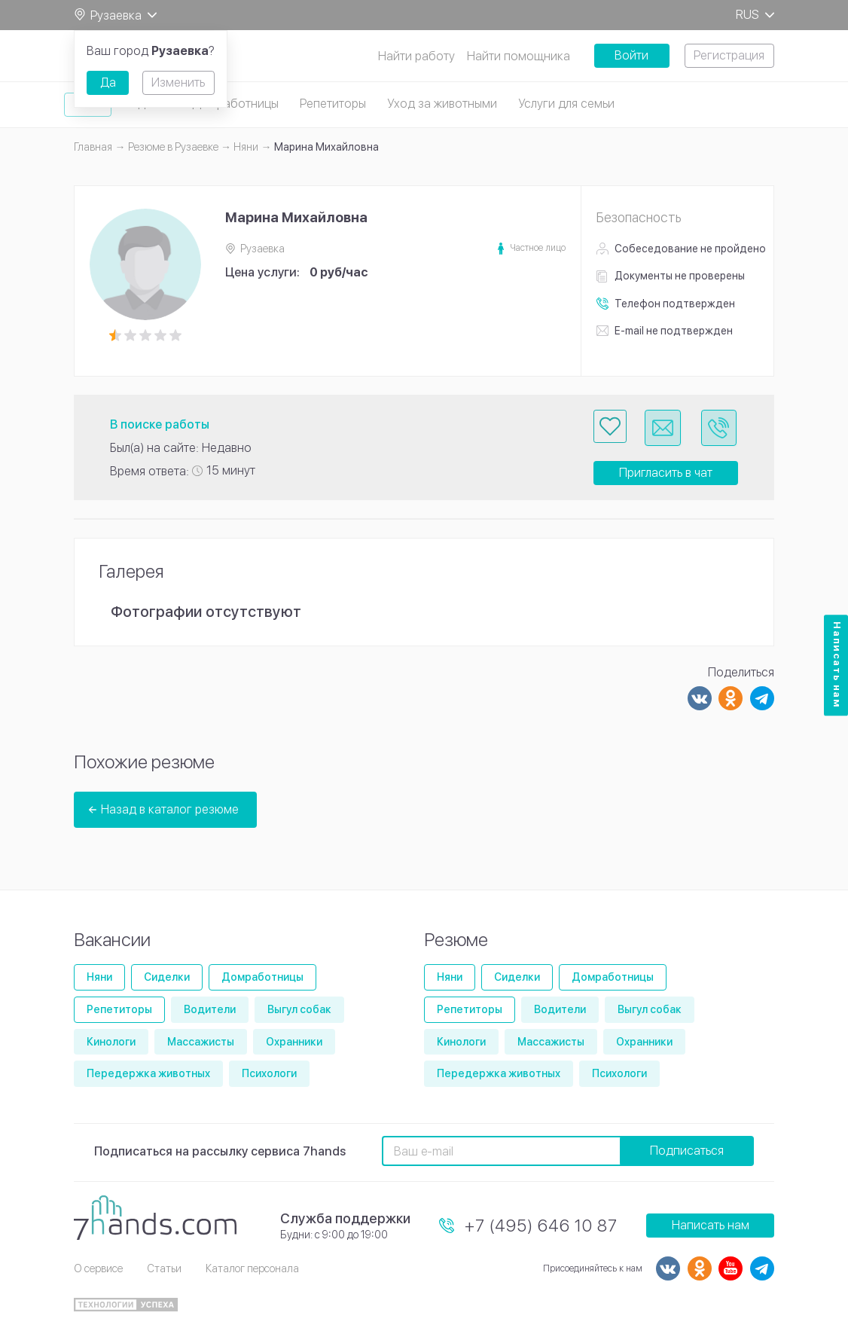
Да (108, 82)
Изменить (178, 82)
